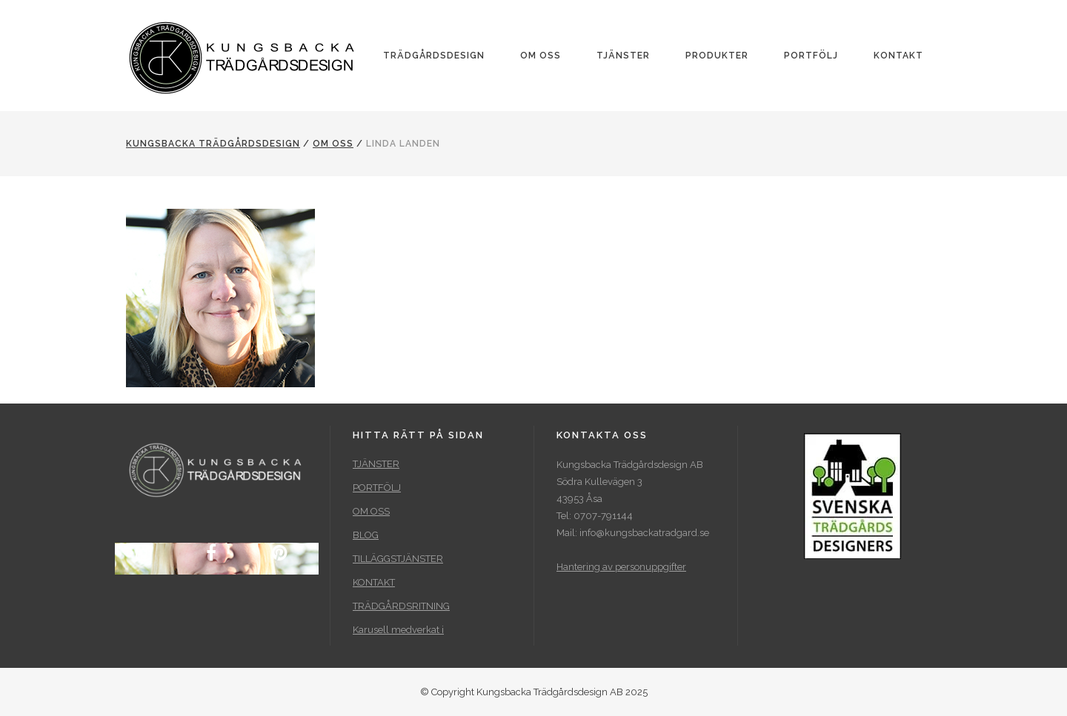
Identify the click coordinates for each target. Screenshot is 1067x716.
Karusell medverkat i (398, 629)
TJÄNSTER (376, 463)
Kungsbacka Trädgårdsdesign (213, 143)
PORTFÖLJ (377, 487)
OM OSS (333, 143)
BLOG (366, 535)
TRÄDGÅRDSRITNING (401, 606)
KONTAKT (374, 582)
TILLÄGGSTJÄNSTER (398, 558)
